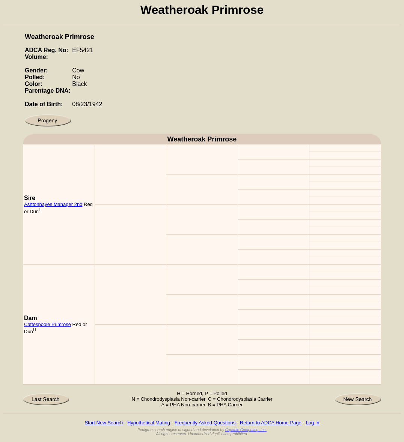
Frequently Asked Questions (205, 422)
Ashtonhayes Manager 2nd (53, 204)
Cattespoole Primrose (47, 324)
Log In (312, 422)
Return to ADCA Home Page (270, 422)
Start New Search (103, 422)
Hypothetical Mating (148, 422)
